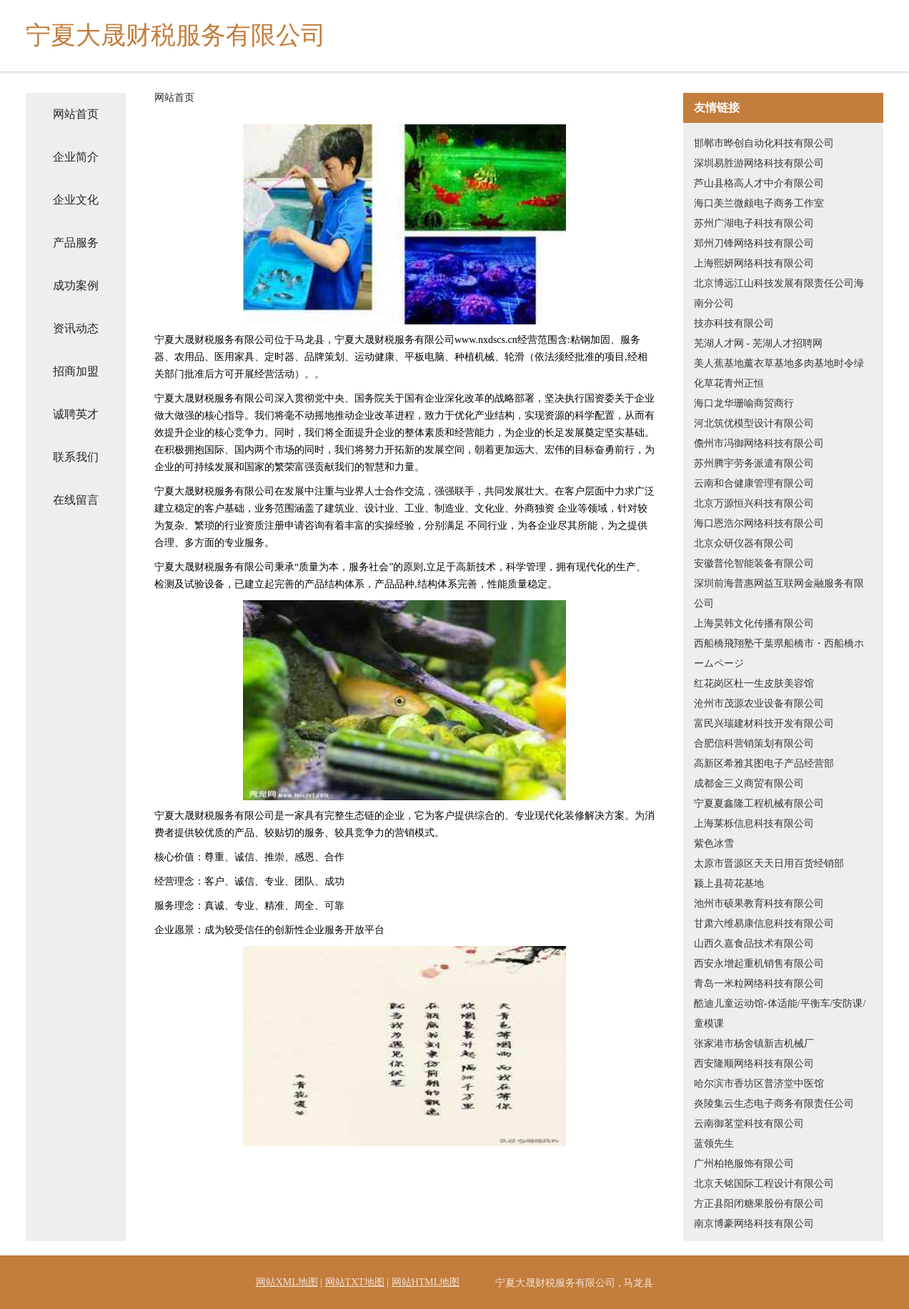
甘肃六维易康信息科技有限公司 (764, 923)
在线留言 (76, 500)
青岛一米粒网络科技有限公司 (759, 983)
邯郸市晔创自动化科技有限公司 (764, 143)
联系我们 (76, 457)
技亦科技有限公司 (734, 323)
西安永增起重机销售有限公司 (759, 963)
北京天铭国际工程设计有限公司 (764, 1183)
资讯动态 (76, 328)
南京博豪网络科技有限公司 (754, 1223)
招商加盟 (76, 371)
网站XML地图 (287, 1282)
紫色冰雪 (714, 843)
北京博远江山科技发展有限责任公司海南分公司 (779, 293)
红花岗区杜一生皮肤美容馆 (754, 683)
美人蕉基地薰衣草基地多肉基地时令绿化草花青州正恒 (779, 373)
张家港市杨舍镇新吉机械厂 (754, 1043)
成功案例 (76, 285)
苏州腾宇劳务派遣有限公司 (754, 463)
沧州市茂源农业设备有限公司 (759, 703)
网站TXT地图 (354, 1282)
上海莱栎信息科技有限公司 (754, 823)
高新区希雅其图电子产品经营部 (764, 763)
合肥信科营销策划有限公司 (754, 743)
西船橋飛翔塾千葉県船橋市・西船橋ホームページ (779, 653)
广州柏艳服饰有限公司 (744, 1163)
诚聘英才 (76, 414)
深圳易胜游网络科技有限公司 (759, 163)
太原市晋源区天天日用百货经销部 (769, 863)
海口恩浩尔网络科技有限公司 (759, 523)
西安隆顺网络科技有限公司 (754, 1063)
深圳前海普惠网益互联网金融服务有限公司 (779, 593)
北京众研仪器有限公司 (744, 543)
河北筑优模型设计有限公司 (754, 423)
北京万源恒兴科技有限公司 (754, 503)
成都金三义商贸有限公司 (749, 783)
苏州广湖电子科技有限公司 (754, 223)
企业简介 (76, 157)
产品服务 (76, 243)
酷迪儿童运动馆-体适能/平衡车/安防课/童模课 (779, 1013)
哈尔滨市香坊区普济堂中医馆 (759, 1083)
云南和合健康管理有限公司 (754, 483)
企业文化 (76, 200)
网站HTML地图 (426, 1282)
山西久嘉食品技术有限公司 (754, 943)
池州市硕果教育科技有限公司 (759, 903)
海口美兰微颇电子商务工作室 (759, 203)
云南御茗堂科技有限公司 (749, 1123)
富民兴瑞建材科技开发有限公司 (764, 723)
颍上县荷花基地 (729, 883)
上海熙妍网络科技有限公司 (754, 263)
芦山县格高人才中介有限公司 (759, 183)
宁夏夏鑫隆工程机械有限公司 (759, 803)
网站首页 (76, 114)
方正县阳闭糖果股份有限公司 (759, 1203)
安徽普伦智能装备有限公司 (754, 563)
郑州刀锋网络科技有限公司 (754, 243)
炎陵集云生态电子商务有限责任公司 (774, 1103)
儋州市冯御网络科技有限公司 (759, 443)
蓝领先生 (714, 1143)
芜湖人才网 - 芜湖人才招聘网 (758, 343)
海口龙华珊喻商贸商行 (744, 403)
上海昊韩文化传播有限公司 (754, 623)
